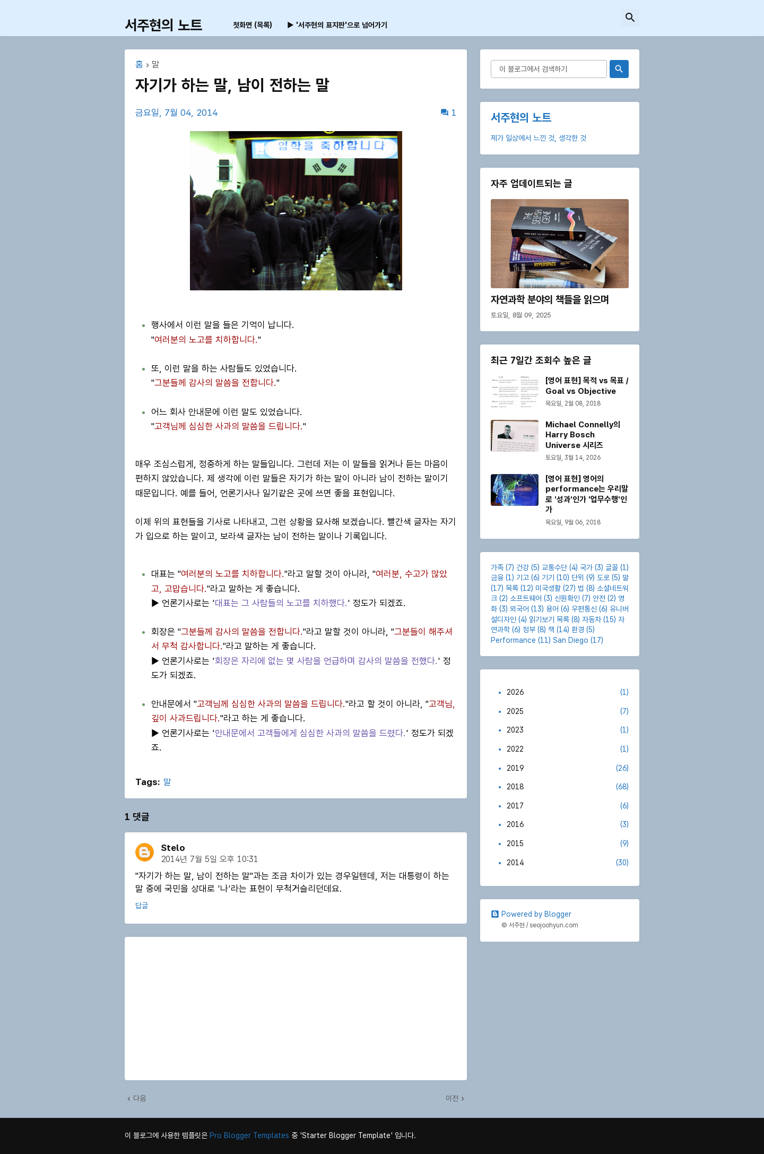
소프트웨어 (526, 598)
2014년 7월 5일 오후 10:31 (209, 859)
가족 (497, 567)
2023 (568, 730)
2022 (568, 749)
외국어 (519, 609)
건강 (522, 567)
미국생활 (548, 588)
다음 (139, 1098)
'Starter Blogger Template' (346, 1135)
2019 (568, 768)
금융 (497, 577)
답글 (141, 905)
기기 (548, 577)
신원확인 (567, 598)
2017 (568, 806)
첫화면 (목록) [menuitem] (252, 25)
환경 (577, 629)
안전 (599, 598)
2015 (568, 844)
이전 (452, 1098)
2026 (568, 692)
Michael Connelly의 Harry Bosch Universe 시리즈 (582, 435)
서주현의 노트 (163, 25)
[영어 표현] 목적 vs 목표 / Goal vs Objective (586, 386)
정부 (529, 629)
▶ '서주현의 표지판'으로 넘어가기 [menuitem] (337, 25)
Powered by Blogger (531, 914)
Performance (513, 640)
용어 (552, 609)
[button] (630, 18)
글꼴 (611, 567)
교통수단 (554, 567)
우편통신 (584, 609)
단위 (577, 577)
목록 (512, 588)
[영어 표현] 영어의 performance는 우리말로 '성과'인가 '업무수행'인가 (586, 494)
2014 (568, 863)
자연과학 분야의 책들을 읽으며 (550, 300)
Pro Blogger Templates (249, 1135)
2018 (568, 787)
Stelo (173, 847)
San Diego (570, 640)
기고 (522, 577)
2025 (568, 712)
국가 (586, 567)
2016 (568, 825)
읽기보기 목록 (549, 619)
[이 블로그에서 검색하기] (549, 69)
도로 (603, 577)
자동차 (591, 619)
